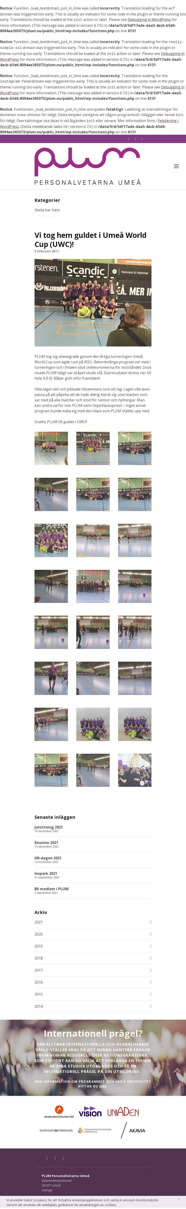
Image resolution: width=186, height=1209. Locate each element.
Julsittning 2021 (49, 828)
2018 (39, 959)
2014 (39, 1007)
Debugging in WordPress (149, 19)
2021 (39, 923)
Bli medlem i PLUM (52, 890)
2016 (39, 983)
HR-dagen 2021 (48, 859)
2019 (39, 947)
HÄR (103, 1087)
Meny (176, 165)
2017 (39, 971)
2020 (39, 935)
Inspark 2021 (46, 874)
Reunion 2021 (46, 843)
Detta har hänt (47, 211)
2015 (39, 995)
